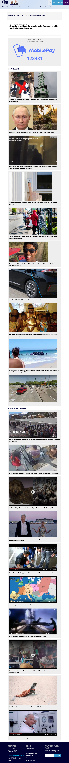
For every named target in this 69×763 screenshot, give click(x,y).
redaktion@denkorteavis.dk (16, 755)
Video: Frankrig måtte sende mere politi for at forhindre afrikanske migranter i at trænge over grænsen (34, 440)
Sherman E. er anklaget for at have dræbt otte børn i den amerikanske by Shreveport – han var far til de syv (33, 335)
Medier (47, 7)
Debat (34, 7)
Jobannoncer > (30, 755)
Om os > (28, 751)
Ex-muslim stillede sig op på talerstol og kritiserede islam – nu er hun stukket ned (32, 573)
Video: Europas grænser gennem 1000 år (20, 605)
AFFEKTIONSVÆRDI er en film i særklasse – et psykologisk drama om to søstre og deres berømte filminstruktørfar (33, 539)
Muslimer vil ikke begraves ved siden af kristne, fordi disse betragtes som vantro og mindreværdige (33, 100)
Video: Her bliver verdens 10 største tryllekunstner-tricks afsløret (27, 636)
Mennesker (22, 7)
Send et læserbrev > (31, 758)
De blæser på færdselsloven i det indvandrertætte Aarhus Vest (26, 404)
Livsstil (52, 7)
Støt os (66, 2)
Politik (2, 7)
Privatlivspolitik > (31, 760)
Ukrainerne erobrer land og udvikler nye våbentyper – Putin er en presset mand (31, 132)
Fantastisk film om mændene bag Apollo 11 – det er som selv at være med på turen (32, 738)
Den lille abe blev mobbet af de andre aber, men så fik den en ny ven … (29, 707)
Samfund (40, 7)
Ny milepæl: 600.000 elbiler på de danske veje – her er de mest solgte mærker (31, 300)
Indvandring (14, 7)
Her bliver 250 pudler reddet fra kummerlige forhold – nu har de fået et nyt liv (31, 508)
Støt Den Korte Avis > (32, 753)
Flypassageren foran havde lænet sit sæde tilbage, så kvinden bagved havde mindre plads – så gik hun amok (34, 671)
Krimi (7, 7)
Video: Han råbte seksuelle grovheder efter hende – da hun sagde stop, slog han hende (33, 473)
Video (29, 7)
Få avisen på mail (57, 2)
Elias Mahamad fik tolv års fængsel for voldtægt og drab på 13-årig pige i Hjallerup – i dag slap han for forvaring (34, 264)
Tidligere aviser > (30, 748)
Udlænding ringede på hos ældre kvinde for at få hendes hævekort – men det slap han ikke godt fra (33, 203)
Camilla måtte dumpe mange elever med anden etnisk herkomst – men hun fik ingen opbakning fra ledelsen (33, 237)
